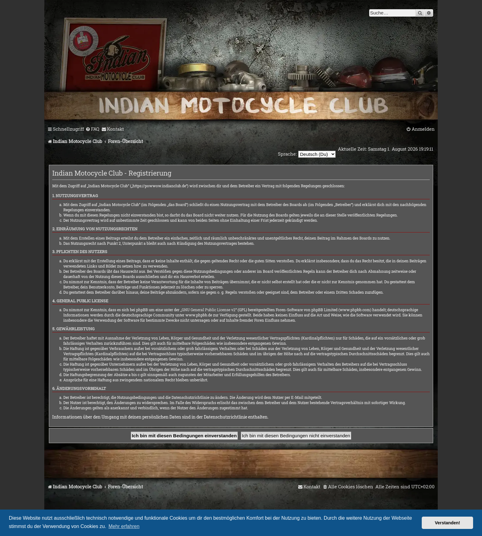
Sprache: (286, 154)
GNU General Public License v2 (208, 309)
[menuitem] (92, 129)
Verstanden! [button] (447, 522)
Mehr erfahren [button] (124, 526)
